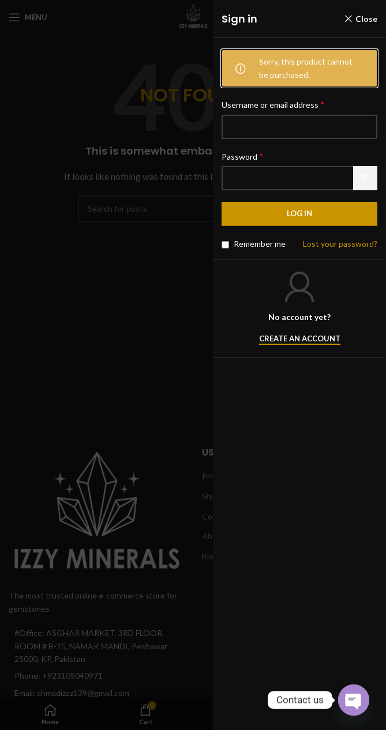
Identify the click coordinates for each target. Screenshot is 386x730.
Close (366, 19)
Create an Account (299, 338)
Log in (299, 213)
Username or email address (273, 104)
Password (242, 155)
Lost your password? (340, 244)
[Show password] (365, 178)
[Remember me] (225, 245)
